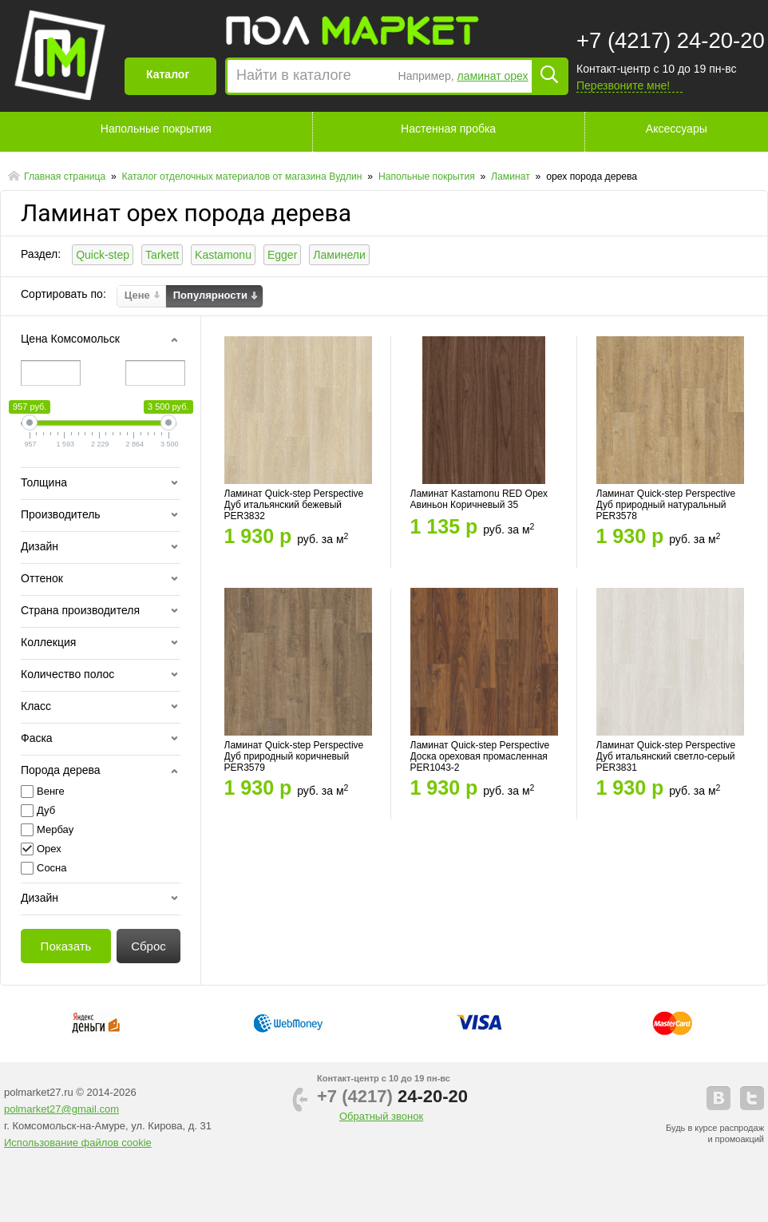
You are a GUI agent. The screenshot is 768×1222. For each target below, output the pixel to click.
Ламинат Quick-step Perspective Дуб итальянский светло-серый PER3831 (666, 756)
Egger (282, 254)
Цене (137, 295)
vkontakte (718, 1098)
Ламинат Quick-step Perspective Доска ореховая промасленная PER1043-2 (480, 756)
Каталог (167, 74)
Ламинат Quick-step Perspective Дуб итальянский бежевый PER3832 (294, 505)
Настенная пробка (448, 128)
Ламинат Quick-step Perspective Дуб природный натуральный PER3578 (666, 505)
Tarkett (162, 254)
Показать (66, 946)
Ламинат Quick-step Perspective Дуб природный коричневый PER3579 (294, 756)
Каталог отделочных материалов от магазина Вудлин (243, 176)
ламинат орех (492, 75)
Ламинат (511, 176)
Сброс (148, 946)
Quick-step (102, 254)
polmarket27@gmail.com (61, 1109)
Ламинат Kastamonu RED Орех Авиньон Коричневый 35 (479, 499)
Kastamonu (223, 254)
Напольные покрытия (156, 128)
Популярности (210, 295)
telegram (752, 1098)
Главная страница (66, 176)
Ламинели (339, 254)
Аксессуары (676, 128)
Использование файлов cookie (78, 1143)
